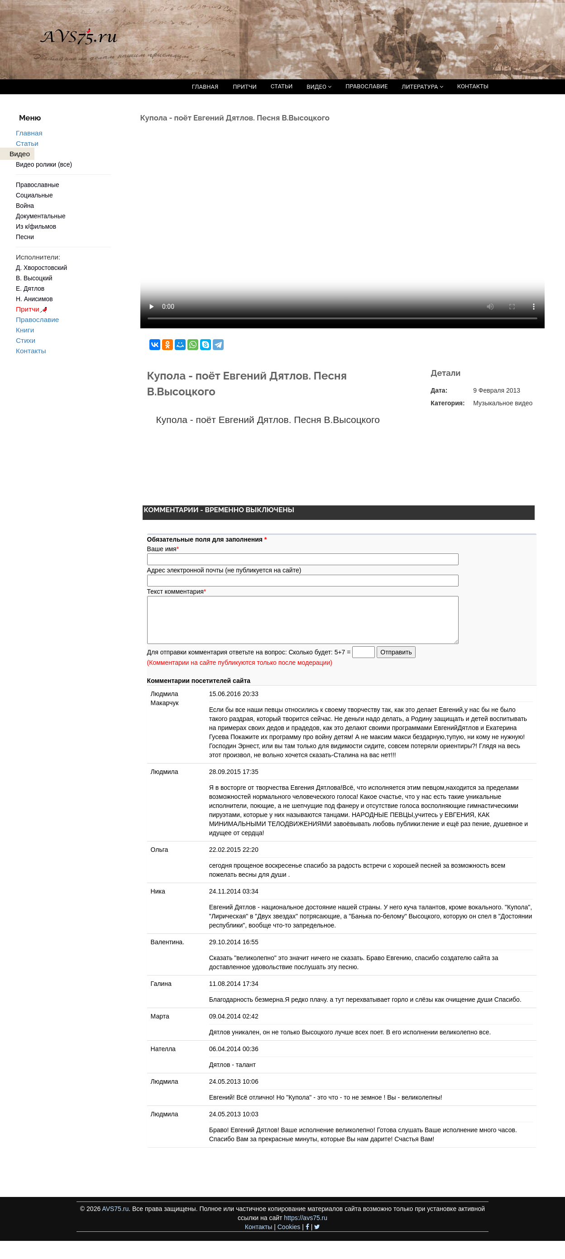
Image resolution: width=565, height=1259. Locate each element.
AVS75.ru (115, 1208)
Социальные (34, 195)
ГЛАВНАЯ (205, 86)
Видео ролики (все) (44, 164)
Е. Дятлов (30, 288)
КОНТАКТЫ (472, 86)
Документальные (41, 216)
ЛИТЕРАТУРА (422, 86)
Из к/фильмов (36, 226)
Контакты (31, 351)
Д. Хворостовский (41, 267)
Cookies (289, 1226)
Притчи (33, 309)
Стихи (25, 340)
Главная (29, 133)
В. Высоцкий (34, 278)
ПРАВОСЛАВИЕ (366, 86)
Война (25, 205)
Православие (37, 319)
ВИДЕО (318, 86)
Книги (25, 330)
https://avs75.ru (305, 1217)
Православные (37, 184)
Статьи (27, 143)
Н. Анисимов (34, 299)
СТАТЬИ (281, 86)
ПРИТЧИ (245, 86)
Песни (25, 236)
